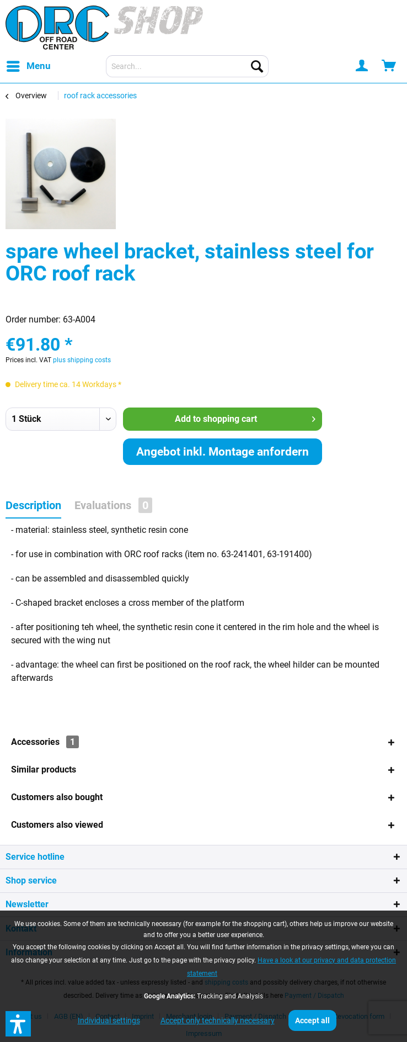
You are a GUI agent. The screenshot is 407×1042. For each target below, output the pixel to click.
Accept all (312, 1020)
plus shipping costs (82, 360)
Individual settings (109, 1020)
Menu (29, 64)
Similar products (43, 769)
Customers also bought (57, 797)
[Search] (257, 66)
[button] (18, 1023)
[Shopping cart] (389, 66)
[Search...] (187, 66)
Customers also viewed (57, 824)
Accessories (45, 742)
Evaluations (113, 505)
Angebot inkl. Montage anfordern (222, 451)
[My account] (362, 66)
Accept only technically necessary (217, 1020)
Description (33, 505)
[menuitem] (28, 66)
